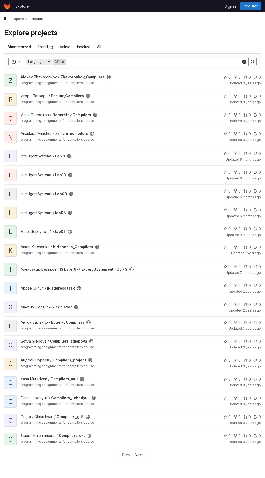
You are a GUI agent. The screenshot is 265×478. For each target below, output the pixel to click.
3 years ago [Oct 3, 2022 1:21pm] (252, 385)
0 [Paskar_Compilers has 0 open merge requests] (247, 96)
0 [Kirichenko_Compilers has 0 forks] (237, 247)
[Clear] (244, 62)
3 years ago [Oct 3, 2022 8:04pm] (252, 347)
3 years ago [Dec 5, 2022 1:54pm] (252, 121)
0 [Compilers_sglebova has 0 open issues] (257, 341)
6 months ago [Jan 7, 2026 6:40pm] (250, 159)
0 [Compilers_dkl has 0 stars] (227, 436)
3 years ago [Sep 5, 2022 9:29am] (252, 102)
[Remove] (63, 62)
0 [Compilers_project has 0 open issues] (257, 360)
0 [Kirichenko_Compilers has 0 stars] (227, 247)
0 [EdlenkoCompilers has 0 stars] (227, 322)
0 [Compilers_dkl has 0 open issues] (257, 436)
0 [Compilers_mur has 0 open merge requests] (247, 379)
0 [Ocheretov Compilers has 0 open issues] (257, 115)
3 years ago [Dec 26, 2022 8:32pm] (252, 404)
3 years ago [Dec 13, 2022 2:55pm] (252, 328)
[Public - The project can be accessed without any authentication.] (109, 77)
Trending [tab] (45, 46)
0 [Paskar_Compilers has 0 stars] (227, 96)
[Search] (153, 62)
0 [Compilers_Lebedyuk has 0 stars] (227, 398)
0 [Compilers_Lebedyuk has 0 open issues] (257, 398)
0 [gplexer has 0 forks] (237, 304)
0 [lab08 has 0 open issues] (257, 210)
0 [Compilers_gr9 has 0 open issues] (257, 417)
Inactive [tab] (83, 46)
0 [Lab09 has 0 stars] (227, 191)
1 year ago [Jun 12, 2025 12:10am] (253, 253)
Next (141, 455)
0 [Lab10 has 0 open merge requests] (247, 172)
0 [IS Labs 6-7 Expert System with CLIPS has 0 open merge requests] (247, 266)
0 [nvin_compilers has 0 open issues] (257, 134)
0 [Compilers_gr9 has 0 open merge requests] (247, 417)
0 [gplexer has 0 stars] (227, 304)
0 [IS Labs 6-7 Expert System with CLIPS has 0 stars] (227, 266)
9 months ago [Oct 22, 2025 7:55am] (250, 235)
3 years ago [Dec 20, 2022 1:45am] (252, 442)
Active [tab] (65, 46)
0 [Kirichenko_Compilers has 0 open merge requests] (247, 247)
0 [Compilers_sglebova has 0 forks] (237, 341)
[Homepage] (7, 6)
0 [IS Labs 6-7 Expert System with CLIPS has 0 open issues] (257, 266)
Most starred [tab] (19, 46)
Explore (22, 6)
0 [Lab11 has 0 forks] (237, 153)
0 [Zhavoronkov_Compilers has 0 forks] (237, 77)
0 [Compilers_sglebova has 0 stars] (227, 341)
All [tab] (99, 46)
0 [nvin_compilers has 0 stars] (227, 134)
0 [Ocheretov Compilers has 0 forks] (237, 115)
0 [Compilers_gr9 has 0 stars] (227, 417)
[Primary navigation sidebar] (6, 18)
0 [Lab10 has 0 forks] (237, 172)
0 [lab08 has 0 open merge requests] (247, 210)
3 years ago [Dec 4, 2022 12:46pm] (252, 83)
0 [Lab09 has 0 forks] (237, 191)
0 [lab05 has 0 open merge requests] (247, 229)
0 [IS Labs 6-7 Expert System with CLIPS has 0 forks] (237, 266)
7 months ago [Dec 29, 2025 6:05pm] (250, 273)
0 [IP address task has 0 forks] (237, 285)
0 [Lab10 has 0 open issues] (257, 172)
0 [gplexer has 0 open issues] (257, 304)
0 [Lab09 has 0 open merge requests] (247, 191)
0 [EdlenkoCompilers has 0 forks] (237, 322)
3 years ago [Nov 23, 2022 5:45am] (252, 423)
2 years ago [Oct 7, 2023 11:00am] (252, 310)
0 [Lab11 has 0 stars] (227, 153)
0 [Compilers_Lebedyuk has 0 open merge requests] (247, 398)
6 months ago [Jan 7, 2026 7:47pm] (250, 216)
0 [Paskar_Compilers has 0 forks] (237, 96)
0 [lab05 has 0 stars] (227, 229)
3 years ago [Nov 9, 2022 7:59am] (252, 366)
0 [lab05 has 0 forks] (237, 229)
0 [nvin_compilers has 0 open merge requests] (247, 134)
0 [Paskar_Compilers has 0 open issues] (257, 96)
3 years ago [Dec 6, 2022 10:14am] (252, 140)
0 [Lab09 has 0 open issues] (257, 191)
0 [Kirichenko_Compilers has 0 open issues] (257, 247)
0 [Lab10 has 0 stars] (227, 172)
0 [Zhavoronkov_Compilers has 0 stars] (227, 77)
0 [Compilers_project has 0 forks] (237, 360)
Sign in (230, 6)
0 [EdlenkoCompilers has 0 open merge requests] (247, 322)
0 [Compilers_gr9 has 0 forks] (237, 417)
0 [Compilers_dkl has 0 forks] (237, 436)
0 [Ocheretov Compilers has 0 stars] (227, 115)
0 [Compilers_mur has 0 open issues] (257, 379)
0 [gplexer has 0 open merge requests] (247, 304)
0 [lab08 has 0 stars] (227, 210)
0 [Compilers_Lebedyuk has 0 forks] (237, 398)
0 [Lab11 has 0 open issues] (257, 153)
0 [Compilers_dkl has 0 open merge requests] (247, 436)
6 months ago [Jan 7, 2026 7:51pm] (250, 197)
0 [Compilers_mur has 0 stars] (227, 379)
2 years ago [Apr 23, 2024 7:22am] (252, 291)
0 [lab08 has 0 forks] (237, 210)
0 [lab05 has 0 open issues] (257, 229)
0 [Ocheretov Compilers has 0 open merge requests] (247, 115)
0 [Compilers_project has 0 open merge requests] (247, 360)
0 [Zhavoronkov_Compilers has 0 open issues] (257, 77)
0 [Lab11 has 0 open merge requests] (247, 153)
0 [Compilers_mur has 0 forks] (237, 379)
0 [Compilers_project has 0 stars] (227, 360)
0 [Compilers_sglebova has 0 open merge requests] (247, 341)
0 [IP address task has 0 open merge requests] (247, 285)
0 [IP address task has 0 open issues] (257, 285)
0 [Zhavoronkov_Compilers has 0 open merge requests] (247, 77)
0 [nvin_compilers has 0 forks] (237, 134)
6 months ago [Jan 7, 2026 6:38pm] (250, 178)
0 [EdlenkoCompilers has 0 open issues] (257, 322)
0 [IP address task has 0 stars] (227, 285)
